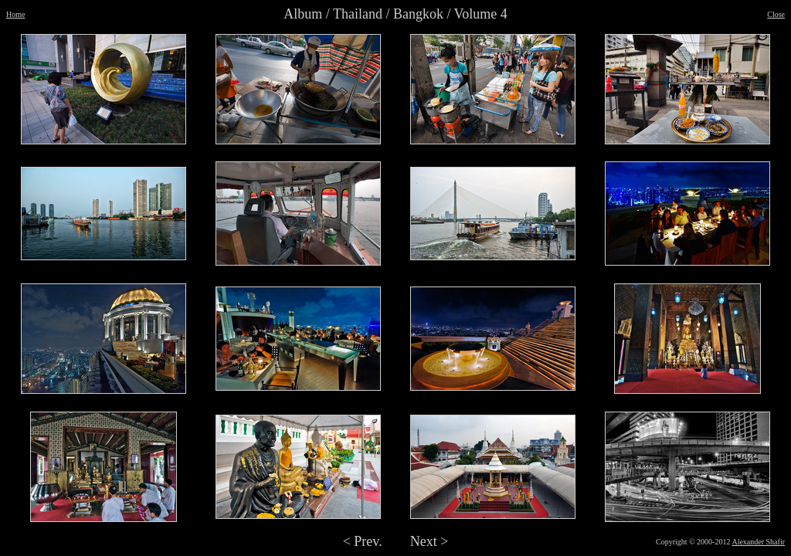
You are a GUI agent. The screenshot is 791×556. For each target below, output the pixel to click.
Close (776, 14)
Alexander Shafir (758, 541)
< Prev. (362, 541)
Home (15, 14)
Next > (429, 541)
